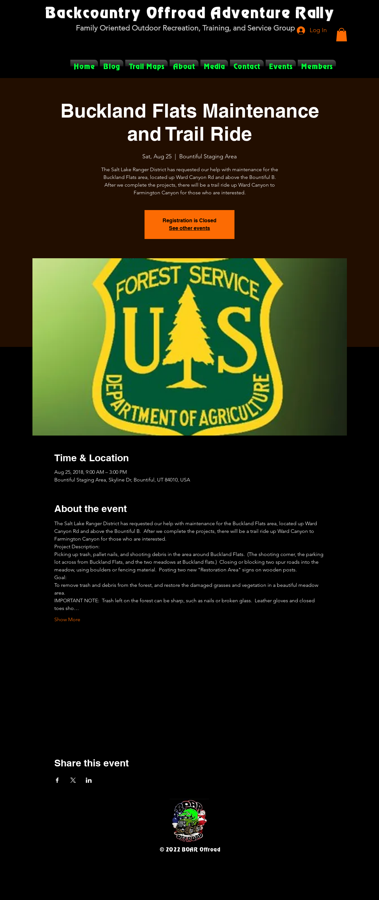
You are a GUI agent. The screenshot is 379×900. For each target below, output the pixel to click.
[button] (341, 34)
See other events (189, 228)
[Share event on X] (73, 780)
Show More (67, 619)
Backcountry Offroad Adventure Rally (189, 11)
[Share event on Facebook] (57, 780)
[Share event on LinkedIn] (89, 780)
